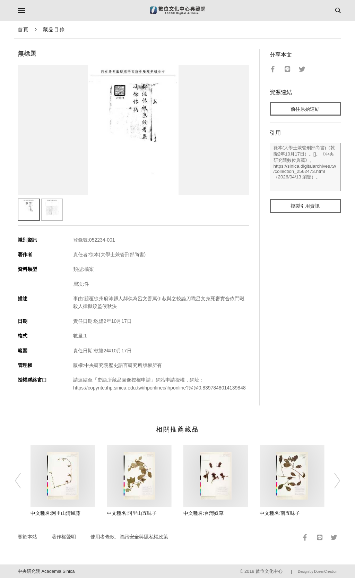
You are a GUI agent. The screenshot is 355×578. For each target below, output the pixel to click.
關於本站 (27, 536)
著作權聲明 (64, 536)
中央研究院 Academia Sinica (46, 571)
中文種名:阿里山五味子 (132, 513)
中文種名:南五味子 (280, 513)
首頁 (23, 29)
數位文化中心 (269, 571)
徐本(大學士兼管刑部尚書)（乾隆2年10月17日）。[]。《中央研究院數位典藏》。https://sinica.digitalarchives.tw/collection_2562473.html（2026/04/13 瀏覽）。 (305, 167)
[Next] (332, 480)
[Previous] (22, 480)
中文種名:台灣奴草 (203, 513)
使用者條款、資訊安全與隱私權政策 (129, 536)
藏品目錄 (54, 29)
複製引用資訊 (305, 206)
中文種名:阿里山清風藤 (55, 513)
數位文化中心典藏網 (177, 10)
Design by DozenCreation (317, 571)
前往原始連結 (305, 109)
